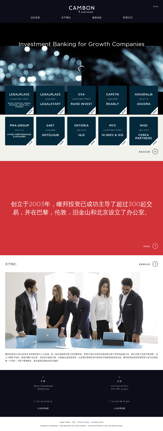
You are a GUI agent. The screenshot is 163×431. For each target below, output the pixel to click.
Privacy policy (84, 422)
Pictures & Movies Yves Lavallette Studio (105, 426)
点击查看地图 (43, 408)
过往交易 (35, 17)
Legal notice (64, 422)
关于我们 (66, 17)
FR (154, 6)
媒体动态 (97, 17)
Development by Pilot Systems (73, 426)
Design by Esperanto (49, 426)
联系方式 (127, 17)
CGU (74, 422)
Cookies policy (97, 422)
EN (157, 6)
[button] (2, 113)
